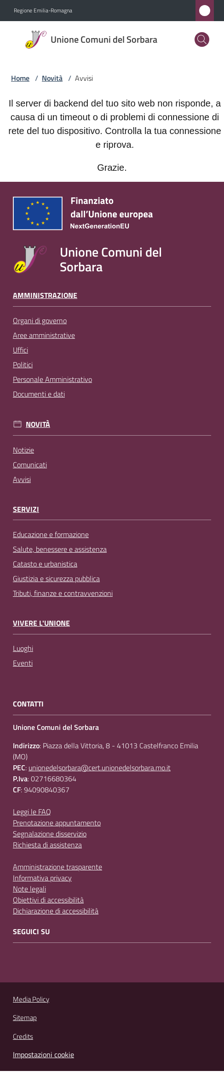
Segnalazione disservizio (49, 833)
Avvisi (22, 479)
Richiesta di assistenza (47, 844)
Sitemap (25, 1017)
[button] (202, 39)
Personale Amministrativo (52, 379)
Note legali (29, 888)
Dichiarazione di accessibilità (55, 910)
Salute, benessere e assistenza (60, 549)
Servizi (26, 509)
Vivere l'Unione (41, 623)
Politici (23, 364)
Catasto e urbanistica (45, 563)
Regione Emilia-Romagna (43, 10)
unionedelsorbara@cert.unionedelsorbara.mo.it (100, 767)
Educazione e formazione (51, 534)
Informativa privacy (42, 877)
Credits (23, 1037)
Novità (52, 78)
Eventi (23, 662)
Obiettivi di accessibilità (48, 899)
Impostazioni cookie (43, 1054)
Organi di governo (40, 320)
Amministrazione (45, 295)
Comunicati (30, 464)
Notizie (23, 449)
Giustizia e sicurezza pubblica (56, 578)
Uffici (20, 349)
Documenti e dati (39, 393)
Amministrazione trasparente (57, 866)
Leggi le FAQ (32, 811)
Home (20, 78)
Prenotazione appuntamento (57, 822)
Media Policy (31, 999)
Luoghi (23, 648)
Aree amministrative (44, 335)
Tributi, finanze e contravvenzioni (63, 593)
